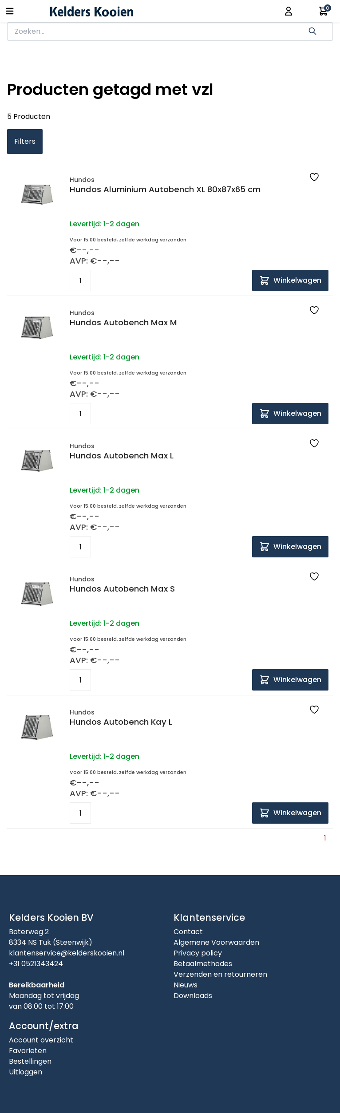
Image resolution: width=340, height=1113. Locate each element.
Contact (188, 932)
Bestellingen (30, 1061)
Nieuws (186, 985)
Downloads (193, 996)
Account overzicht (41, 1040)
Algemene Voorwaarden (216, 942)
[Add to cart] (290, 280)
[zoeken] (157, 31)
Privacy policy (198, 953)
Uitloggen (25, 1072)
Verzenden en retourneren (220, 974)
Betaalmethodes (203, 964)
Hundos (82, 179)
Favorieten (28, 1051)
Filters (25, 141)
